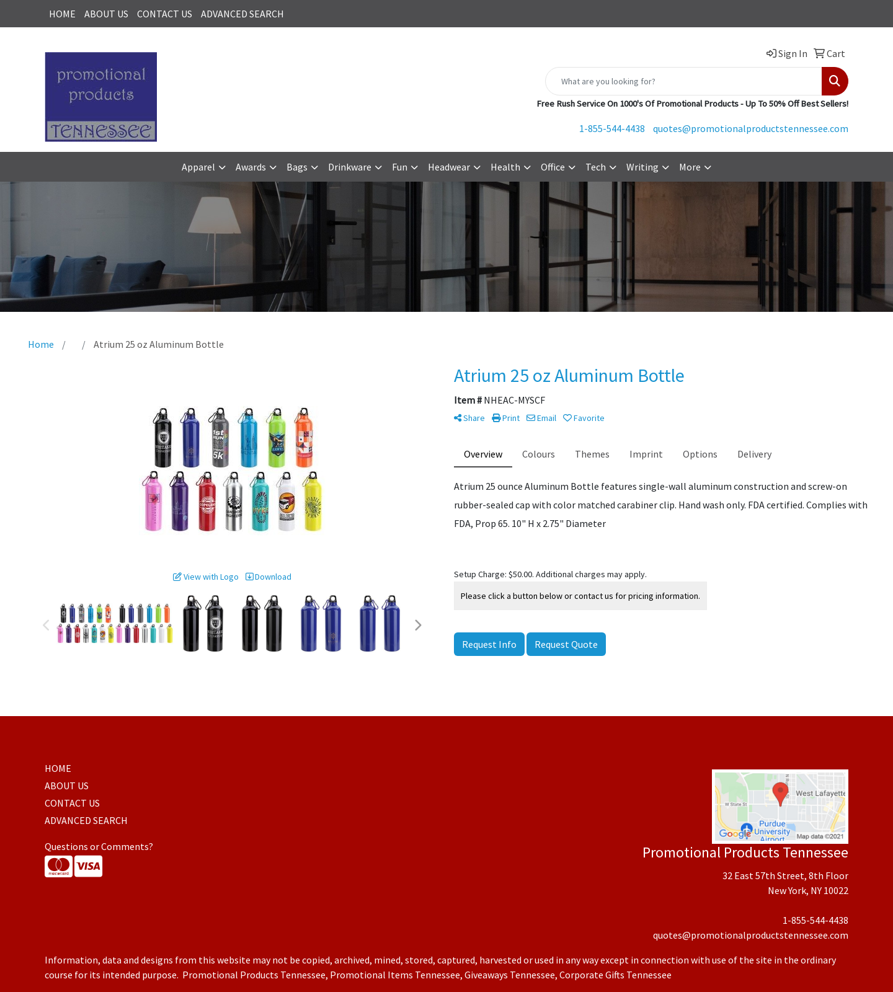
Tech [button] (595, 167)
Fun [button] (399, 167)
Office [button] (553, 167)
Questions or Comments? (99, 846)
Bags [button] (297, 167)
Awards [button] (251, 167)
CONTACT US (164, 13)
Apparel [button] (198, 167)
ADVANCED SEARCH (242, 13)
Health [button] (505, 167)
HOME (62, 13)
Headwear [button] (449, 167)
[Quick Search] (683, 81)
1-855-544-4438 (612, 128)
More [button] (690, 167)
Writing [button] (642, 167)
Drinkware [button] (349, 167)
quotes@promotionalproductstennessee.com (750, 128)
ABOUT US (106, 13)
